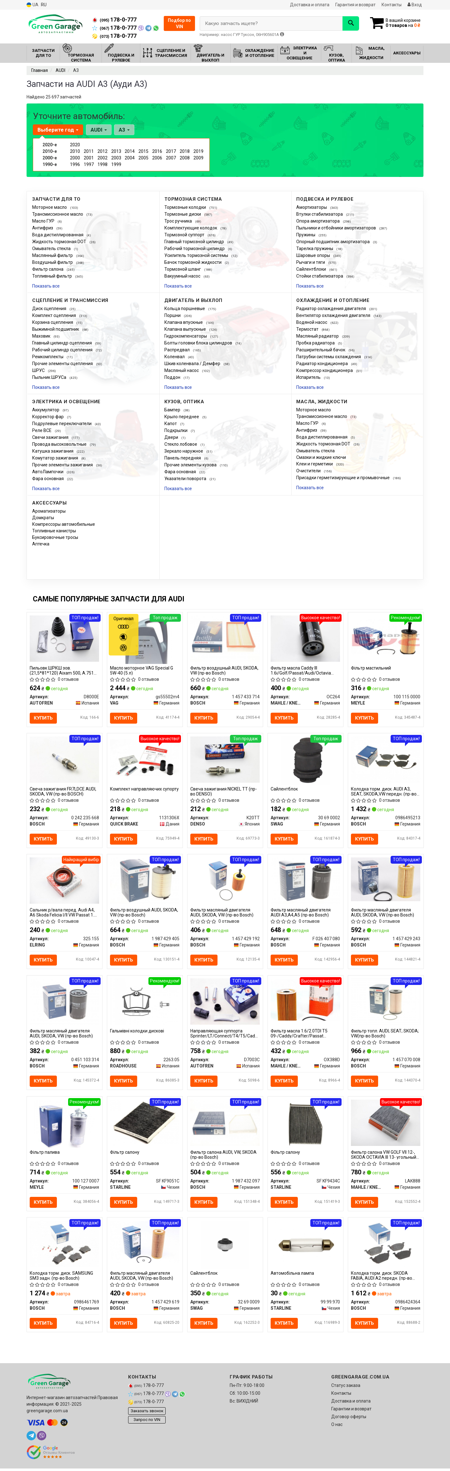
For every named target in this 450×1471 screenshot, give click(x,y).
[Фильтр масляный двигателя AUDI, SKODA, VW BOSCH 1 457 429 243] (385, 879)
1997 (89, 164)
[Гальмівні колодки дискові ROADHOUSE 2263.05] (144, 1002)
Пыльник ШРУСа (49, 377)
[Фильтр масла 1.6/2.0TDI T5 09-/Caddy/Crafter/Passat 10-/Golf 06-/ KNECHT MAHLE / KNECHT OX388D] (305, 1000)
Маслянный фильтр (53, 255)
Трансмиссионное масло (58, 214)
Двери (171, 437)
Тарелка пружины (315, 248)
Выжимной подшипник (56, 329)
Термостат (307, 329)
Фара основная (48, 478)
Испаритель (309, 377)
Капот (171, 423)
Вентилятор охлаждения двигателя (333, 315)
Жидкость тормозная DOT (59, 241)
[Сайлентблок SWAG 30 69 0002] (305, 760)
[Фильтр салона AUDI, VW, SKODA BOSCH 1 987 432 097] (225, 1123)
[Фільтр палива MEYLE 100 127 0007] (64, 1124)
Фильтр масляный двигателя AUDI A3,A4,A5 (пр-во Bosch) (301, 913)
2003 (116, 157)
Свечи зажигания (50, 437)
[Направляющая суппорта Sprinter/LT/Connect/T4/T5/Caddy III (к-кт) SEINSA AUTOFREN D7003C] (225, 1002)
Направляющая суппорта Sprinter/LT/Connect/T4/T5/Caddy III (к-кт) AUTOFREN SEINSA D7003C (225, 1034)
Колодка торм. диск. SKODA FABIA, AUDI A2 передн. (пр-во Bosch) (381, 1277)
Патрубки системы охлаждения (329, 356)
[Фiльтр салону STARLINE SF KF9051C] (144, 1123)
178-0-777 (114, 20)
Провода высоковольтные (60, 444)
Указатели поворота (185, 478)
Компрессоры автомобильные (63, 524)
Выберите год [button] (58, 130)
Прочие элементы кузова (191, 464)
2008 (185, 157)
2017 (171, 151)
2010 (75, 151)
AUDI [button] (98, 130)
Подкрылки (176, 430)
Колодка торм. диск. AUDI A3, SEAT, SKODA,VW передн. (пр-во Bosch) (384, 791)
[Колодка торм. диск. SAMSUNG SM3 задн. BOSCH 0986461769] (64, 1245)
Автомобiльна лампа (292, 1275)
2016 (157, 151)
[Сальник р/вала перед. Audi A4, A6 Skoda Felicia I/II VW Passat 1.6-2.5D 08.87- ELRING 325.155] (64, 880)
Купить (43, 718)
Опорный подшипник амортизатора (333, 241)
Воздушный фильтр (53, 262)
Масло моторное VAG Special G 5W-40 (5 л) (141, 670)
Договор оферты (348, 1419)
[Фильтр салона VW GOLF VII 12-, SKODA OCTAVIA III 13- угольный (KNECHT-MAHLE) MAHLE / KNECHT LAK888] (385, 1123)
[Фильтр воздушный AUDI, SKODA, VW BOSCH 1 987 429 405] (144, 880)
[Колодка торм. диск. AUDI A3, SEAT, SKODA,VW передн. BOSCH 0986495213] (385, 759)
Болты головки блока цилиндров (198, 342)
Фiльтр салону (125, 1153)
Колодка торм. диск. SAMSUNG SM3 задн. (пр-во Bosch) (61, 1277)
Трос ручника (178, 220)
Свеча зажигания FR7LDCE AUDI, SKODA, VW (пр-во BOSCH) (63, 791)
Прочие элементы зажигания (63, 464)
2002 (103, 157)
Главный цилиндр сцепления (62, 342)
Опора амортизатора (318, 220)
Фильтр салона (48, 269)
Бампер (172, 409)
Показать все (46, 286)
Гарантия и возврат (355, 4)
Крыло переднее (182, 416)
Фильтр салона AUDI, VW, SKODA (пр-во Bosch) (224, 1156)
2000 (75, 157)
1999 (116, 164)
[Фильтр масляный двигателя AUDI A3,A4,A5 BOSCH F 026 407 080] (305, 880)
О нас (336, 1426)
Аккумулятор (46, 409)
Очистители (309, 470)
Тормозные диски (183, 214)
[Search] (349, 23)
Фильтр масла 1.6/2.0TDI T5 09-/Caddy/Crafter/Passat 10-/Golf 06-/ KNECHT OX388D (301, 1034)
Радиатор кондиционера (322, 363)
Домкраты (43, 517)
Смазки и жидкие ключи (321, 457)
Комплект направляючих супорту (144, 789)
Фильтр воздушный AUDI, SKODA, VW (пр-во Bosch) (225, 670)
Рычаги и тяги (311, 262)
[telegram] (31, 1438)
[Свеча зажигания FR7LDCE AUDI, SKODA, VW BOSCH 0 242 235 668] (64, 759)
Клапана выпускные (185, 329)
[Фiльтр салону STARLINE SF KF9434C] (305, 1124)
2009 (198, 157)
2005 (143, 157)
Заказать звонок (147, 1413)
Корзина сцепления (53, 322)
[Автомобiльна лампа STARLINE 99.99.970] (305, 1246)
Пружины (306, 234)
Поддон (172, 377)
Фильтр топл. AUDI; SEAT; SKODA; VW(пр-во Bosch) (385, 1034)
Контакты (392, 4)
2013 (116, 151)
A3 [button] (123, 130)
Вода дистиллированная (58, 234)
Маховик (41, 336)
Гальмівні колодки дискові (137, 1032)
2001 (89, 157)
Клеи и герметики (315, 463)
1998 (103, 164)
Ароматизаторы (49, 511)
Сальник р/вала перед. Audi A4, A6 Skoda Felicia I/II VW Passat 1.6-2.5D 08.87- (64, 913)
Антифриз (43, 227)
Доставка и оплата (309, 4)
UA (32, 5)
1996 (75, 164)
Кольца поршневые (185, 308)
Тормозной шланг (183, 269)
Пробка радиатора (316, 342)
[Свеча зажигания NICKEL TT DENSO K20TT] (225, 759)
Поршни (173, 315)
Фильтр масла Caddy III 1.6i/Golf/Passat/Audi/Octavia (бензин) (301, 670)
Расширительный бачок (321, 349)
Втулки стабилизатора (320, 214)
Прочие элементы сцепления (63, 363)
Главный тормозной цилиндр (194, 241)
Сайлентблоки (311, 269)
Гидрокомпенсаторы (186, 336)
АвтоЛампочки (48, 471)
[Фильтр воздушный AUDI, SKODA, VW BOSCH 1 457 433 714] (225, 637)
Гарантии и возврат (351, 1411)
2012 (103, 151)
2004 (130, 157)
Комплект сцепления (54, 315)
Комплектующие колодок (191, 227)
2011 (89, 151)
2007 (171, 157)
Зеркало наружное (184, 451)
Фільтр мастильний (371, 667)
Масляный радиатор (318, 336)
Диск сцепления (49, 308)
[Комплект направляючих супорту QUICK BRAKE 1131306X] (144, 757)
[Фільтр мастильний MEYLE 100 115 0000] (385, 636)
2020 (75, 144)
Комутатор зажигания (55, 457)
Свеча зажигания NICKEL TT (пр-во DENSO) (224, 791)
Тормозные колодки (185, 207)
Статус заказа (345, 1387)
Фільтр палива (45, 1153)
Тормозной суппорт (184, 234)
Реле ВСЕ (42, 430)
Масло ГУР (43, 220)
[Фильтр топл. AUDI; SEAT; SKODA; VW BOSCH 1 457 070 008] (385, 1002)
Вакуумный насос (182, 276)
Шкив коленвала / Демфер (192, 363)
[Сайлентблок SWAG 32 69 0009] (225, 1246)
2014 (130, 151)
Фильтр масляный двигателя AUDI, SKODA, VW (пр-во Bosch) (222, 913)
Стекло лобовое (181, 444)
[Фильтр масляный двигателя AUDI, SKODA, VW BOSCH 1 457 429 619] (144, 1243)
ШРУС (39, 370)
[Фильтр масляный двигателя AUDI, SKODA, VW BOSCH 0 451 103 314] (64, 1002)
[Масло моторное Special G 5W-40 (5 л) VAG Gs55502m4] (145, 639)
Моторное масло (50, 207)
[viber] (41, 1438)
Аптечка (40, 543)
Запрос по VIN (146, 1421)
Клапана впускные (184, 322)
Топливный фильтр (52, 276)
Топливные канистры (54, 530)
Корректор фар (48, 416)
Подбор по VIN (179, 23)
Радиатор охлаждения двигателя (331, 308)
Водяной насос (312, 322)
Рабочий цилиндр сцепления (62, 349)
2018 (185, 151)
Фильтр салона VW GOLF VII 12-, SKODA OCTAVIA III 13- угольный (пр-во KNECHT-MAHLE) (384, 1156)
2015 (143, 151)
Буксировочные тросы (55, 537)
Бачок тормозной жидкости (193, 262)
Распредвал (177, 349)
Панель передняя (183, 457)
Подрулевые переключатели (62, 423)
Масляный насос (182, 370)
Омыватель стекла (52, 248)
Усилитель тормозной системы (196, 255)
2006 (157, 157)
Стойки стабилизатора (320, 276)
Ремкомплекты (48, 356)
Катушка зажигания (53, 451)
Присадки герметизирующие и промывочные (343, 477)
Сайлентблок (284, 789)
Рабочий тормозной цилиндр (195, 248)
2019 (198, 151)
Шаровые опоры (313, 255)
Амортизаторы (312, 207)
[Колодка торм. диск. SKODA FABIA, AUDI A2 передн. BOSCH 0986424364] (385, 1245)
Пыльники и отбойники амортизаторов (336, 227)
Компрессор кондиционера (325, 370)
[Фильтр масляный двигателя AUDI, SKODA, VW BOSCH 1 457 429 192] (225, 880)
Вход (415, 4)
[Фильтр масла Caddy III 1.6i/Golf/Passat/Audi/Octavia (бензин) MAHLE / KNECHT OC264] (305, 637)
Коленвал (175, 356)
